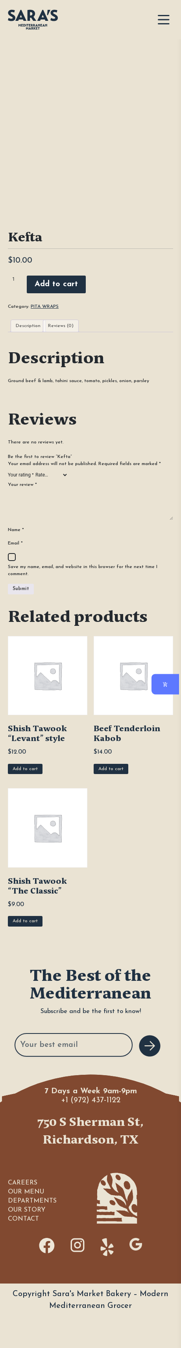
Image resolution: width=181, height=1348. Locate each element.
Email (15, 543)
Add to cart (56, 284)
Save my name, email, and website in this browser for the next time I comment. (82, 570)
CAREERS (22, 1183)
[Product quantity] (16, 279)
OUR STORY (26, 1210)
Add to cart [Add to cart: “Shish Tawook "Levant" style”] (25, 769)
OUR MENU (26, 1192)
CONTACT (23, 1219)
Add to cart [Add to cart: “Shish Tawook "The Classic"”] (25, 921)
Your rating (21, 475)
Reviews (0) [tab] (61, 326)
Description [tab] (28, 326)
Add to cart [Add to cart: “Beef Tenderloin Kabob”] (111, 769)
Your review (22, 484)
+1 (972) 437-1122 (90, 1100)
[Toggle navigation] (163, 20)
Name (16, 530)
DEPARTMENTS (32, 1201)
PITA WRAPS (45, 306)
